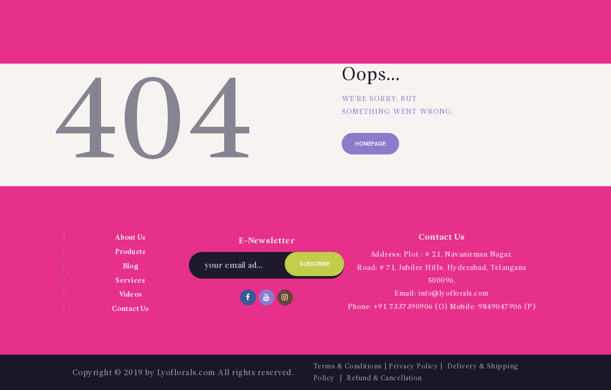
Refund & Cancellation (388, 377)
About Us (130, 237)
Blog (131, 265)
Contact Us (130, 308)
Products (130, 252)
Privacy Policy (418, 365)
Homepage (371, 144)
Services (130, 280)
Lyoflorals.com (186, 372)
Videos (131, 294)
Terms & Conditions (349, 365)
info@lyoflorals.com (453, 293)
